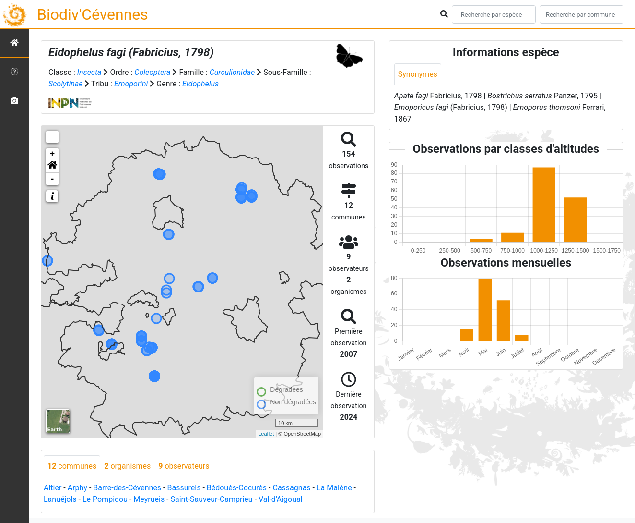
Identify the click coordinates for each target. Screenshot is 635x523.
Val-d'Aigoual (281, 499)
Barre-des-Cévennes (127, 487)
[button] (52, 166)
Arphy (77, 487)
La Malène (334, 487)
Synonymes (417, 74)
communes (71, 466)
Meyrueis (149, 499)
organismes (127, 466)
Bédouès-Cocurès (237, 487)
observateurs (183, 466)
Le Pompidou (105, 499)
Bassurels (183, 487)
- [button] (52, 179)
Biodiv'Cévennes (92, 14)
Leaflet (266, 434)
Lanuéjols (60, 499)
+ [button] (52, 154)
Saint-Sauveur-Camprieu (212, 499)
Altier (52, 487)
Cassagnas (291, 487)
